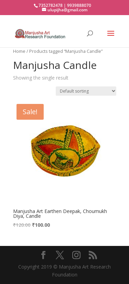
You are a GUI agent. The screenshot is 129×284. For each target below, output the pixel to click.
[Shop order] (86, 91)
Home (19, 51)
